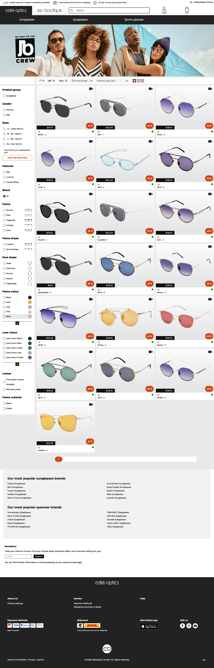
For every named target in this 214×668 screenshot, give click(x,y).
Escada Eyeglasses (116, 519)
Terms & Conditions (17, 659)
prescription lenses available (13, 381)
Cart (187, 13)
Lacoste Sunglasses (116, 498)
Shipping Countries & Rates (87, 607)
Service (78, 598)
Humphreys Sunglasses (118, 483)
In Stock (8, 177)
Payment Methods (83, 603)
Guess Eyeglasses (16, 519)
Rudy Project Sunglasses (119, 487)
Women (8, 110)
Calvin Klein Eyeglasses (118, 523)
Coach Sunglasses (16, 490)
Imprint (40, 659)
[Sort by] (113, 81)
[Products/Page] (82, 81)
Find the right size (17, 158)
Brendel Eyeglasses (117, 516)
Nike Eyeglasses (115, 526)
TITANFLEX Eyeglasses (18, 526)
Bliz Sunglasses (15, 487)
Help (142, 598)
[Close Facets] (17, 80)
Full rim (17, 244)
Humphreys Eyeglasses (19, 512)
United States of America (203, 2)
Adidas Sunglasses (16, 494)
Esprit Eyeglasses (16, 523)
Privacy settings (15, 603)
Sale (6, 172)
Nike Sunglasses (115, 494)
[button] (16, 10)
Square (17, 278)
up (204, 659)
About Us (12, 598)
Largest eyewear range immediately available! (29, 2)
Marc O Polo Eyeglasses (19, 516)
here (79, 562)
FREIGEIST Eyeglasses (118, 512)
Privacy (31, 659)
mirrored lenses (12, 389)
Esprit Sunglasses (115, 490)
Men (6, 115)
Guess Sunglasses (16, 483)
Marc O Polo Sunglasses (19, 498)
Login (164, 13)
